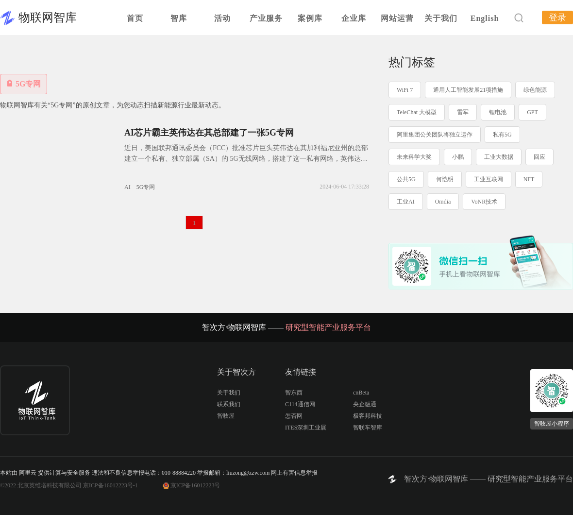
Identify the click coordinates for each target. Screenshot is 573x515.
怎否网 (294, 415)
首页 (135, 18)
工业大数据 (498, 157)
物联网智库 (47, 17)
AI (127, 187)
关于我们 (440, 18)
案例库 (310, 18)
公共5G (406, 179)
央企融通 (364, 404)
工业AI (406, 201)
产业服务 (266, 18)
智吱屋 (226, 415)
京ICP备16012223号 (195, 485)
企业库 (353, 18)
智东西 (294, 392)
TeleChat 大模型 (417, 112)
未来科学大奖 (414, 157)
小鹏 (458, 157)
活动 (222, 18)
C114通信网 (300, 404)
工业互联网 (488, 179)
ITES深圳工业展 (305, 427)
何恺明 (445, 179)
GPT (532, 112)
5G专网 (145, 187)
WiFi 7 (405, 89)
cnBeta (361, 392)
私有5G (502, 134)
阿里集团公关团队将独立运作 (434, 134)
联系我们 (228, 404)
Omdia (443, 201)
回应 (539, 157)
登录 (557, 17)
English (485, 18)
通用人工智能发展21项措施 (468, 89)
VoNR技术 (484, 201)
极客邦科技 (367, 415)
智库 (178, 18)
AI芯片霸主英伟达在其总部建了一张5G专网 (209, 132)
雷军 (463, 112)
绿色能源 (535, 89)
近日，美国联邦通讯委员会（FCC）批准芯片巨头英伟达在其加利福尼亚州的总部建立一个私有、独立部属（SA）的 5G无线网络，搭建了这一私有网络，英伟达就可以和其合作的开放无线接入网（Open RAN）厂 (246, 158)
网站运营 (397, 18)
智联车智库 (367, 427)
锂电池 (497, 112)
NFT (529, 179)
